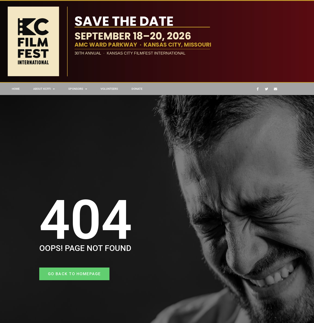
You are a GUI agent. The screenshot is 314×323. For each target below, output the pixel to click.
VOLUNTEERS (109, 88)
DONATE (136, 88)
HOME (16, 88)
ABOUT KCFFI (44, 89)
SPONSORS (77, 89)
